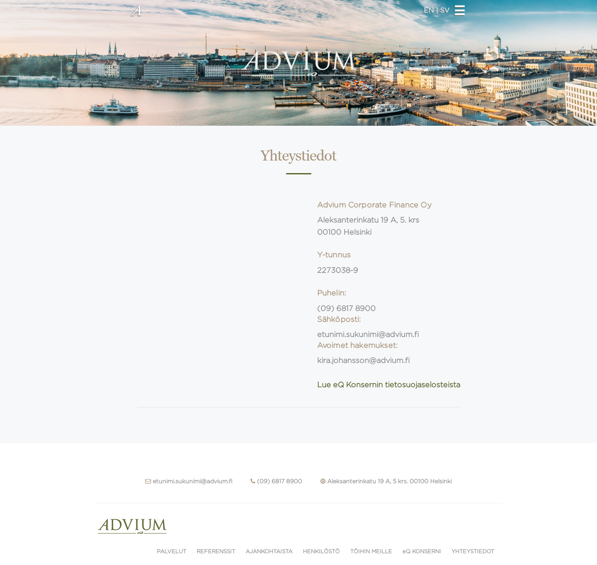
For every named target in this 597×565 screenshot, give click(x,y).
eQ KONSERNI (421, 551)
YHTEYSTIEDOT (472, 551)
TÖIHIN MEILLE (371, 551)
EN (430, 10)
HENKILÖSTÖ (321, 551)
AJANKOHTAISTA (269, 551)
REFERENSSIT (216, 551)
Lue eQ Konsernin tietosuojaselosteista (388, 385)
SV (444, 10)
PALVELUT (171, 551)
